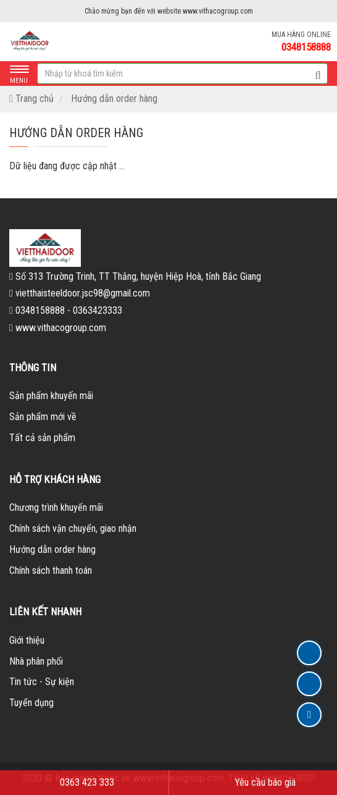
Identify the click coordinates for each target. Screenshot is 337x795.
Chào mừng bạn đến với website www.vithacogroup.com (169, 11)
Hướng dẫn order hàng (114, 98)
